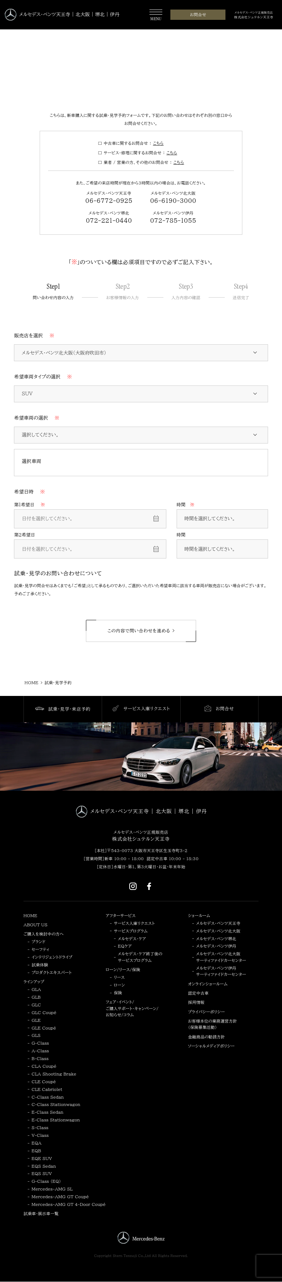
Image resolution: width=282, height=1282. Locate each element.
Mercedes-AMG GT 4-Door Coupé (69, 1204)
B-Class (40, 1058)
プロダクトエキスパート (52, 972)
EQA (36, 1143)
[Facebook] (149, 886)
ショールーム (199, 915)
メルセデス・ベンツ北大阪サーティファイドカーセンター (221, 957)
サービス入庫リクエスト (134, 923)
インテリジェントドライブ (52, 957)
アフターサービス (120, 915)
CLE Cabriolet (47, 1089)
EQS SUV (42, 1173)
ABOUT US (36, 925)
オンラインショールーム (208, 984)
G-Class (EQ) (46, 1181)
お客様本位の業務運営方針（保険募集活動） (212, 1024)
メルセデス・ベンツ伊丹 (216, 946)
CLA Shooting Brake (54, 1074)
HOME (30, 915)
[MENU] (155, 15)
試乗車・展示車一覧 (41, 1213)
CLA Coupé (44, 1066)
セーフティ (40, 949)
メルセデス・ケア (132, 939)
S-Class (40, 1127)
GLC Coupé (44, 1012)
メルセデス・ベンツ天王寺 (218, 923)
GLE (36, 1020)
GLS (36, 1035)
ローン (119, 985)
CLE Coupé (44, 1082)
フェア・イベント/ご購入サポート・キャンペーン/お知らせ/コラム (132, 1008)
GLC (36, 1005)
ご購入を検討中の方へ (44, 934)
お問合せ (198, 14)
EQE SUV (42, 1158)
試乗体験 (40, 965)
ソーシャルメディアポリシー (211, 1046)
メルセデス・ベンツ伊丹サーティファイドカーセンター (221, 971)
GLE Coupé (44, 1028)
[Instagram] (132, 886)
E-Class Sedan (48, 1112)
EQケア (125, 946)
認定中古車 (198, 993)
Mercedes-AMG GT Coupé (60, 1197)
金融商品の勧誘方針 (206, 1037)
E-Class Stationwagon (56, 1120)
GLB (36, 997)
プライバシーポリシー (206, 1012)
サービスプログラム (131, 931)
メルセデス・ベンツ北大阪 (218, 931)
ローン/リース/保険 (123, 969)
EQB (36, 1151)
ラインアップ (34, 982)
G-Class (40, 1043)
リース (119, 977)
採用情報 (196, 1002)
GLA (36, 989)
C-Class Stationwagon (56, 1104)
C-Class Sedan (48, 1097)
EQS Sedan (44, 1166)
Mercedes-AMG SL (52, 1189)
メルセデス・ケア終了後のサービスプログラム (140, 957)
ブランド (39, 942)
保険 (118, 993)
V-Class (40, 1135)
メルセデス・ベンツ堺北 (216, 939)
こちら (158, 143)
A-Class (40, 1051)
